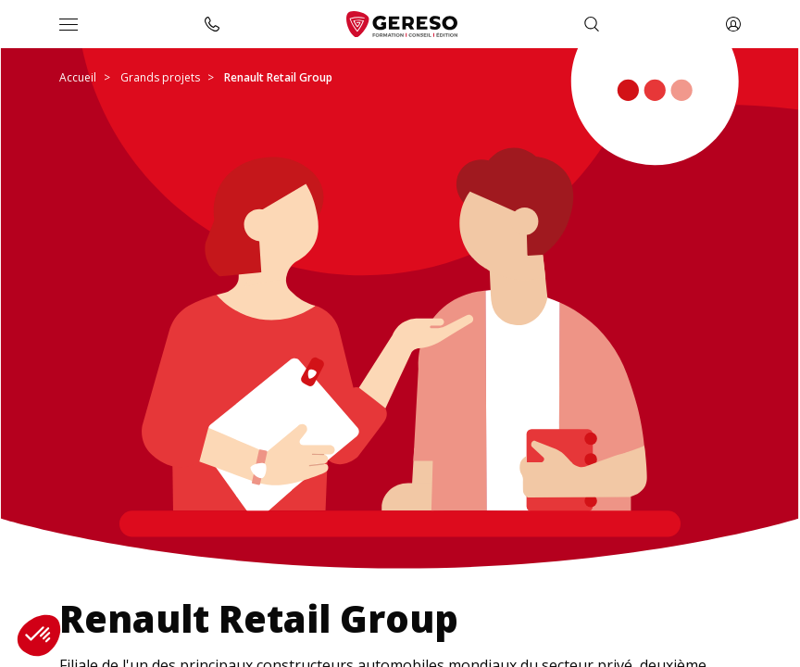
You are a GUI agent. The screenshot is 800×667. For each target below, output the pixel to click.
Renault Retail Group (278, 77)
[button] (39, 635)
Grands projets (160, 77)
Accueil (77, 77)
